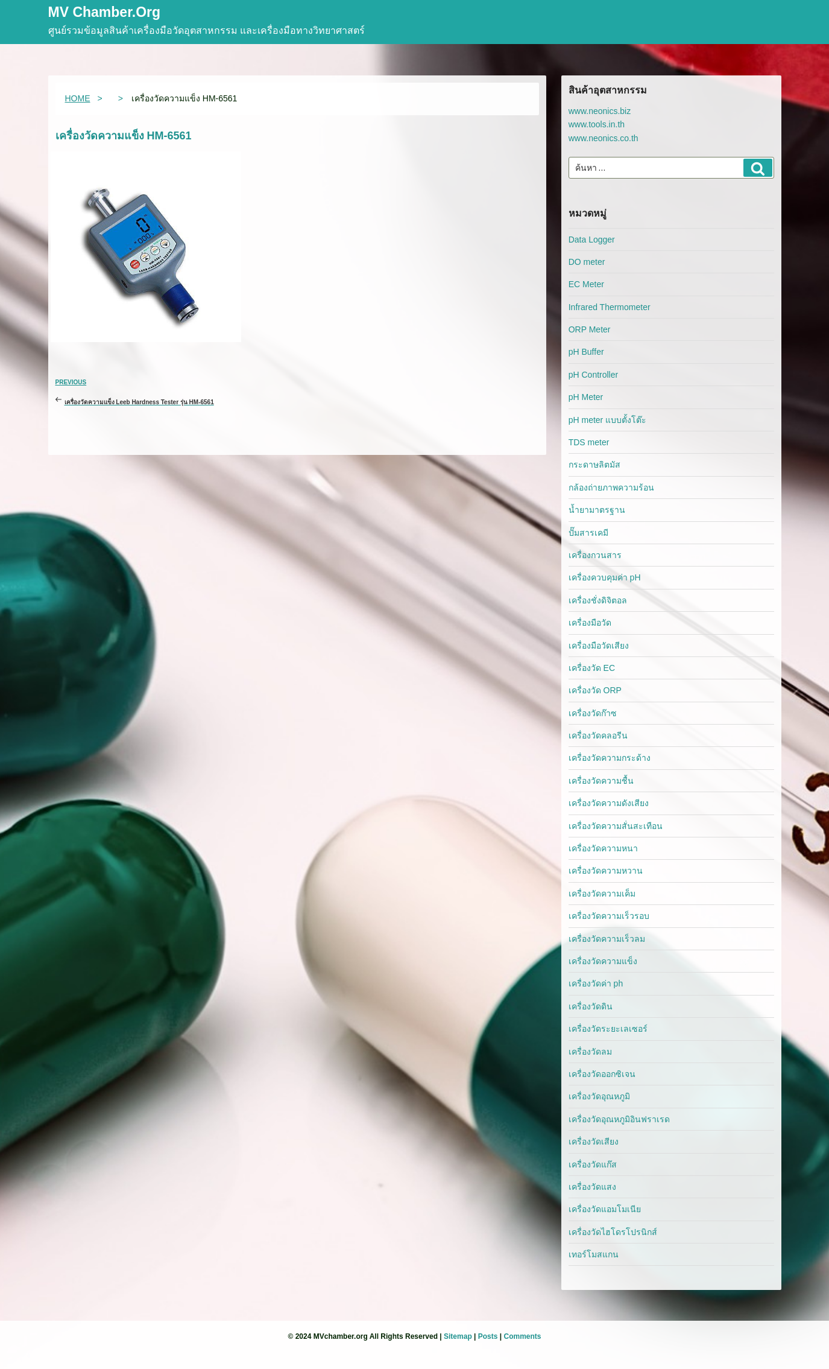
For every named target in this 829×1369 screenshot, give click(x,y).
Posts (488, 1336)
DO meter (587, 262)
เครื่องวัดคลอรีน (598, 735)
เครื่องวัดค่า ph (596, 983)
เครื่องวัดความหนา (603, 848)
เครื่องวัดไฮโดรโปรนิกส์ (613, 1232)
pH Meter (586, 397)
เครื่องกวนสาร (595, 555)
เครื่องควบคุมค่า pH (605, 577)
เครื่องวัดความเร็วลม (607, 939)
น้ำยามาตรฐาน (597, 510)
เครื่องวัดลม (590, 1051)
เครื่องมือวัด (590, 622)
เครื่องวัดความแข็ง (603, 961)
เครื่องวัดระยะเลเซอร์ (608, 1029)
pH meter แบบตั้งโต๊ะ (607, 420)
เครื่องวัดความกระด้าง (610, 758)
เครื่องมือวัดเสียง (599, 645)
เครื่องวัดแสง (592, 1187)
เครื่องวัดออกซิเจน (602, 1074)
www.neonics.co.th (603, 138)
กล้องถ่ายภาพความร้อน (611, 487)
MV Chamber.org (104, 13)
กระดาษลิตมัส (594, 464)
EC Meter (586, 284)
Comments (522, 1336)
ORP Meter (590, 329)
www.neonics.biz (600, 111)
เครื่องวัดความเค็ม (602, 893)
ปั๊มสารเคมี (588, 533)
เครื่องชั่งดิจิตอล (598, 600)
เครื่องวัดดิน (591, 1006)
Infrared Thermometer (610, 307)
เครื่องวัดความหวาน (606, 870)
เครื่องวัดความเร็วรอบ (609, 916)
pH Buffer (586, 352)
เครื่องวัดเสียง (594, 1141)
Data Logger (592, 239)
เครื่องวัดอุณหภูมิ (599, 1096)
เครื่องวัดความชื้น (601, 781)
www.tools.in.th (597, 124)
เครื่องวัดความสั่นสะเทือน (616, 826)
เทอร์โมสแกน (594, 1254)
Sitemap (458, 1336)
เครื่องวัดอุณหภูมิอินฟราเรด (619, 1119)
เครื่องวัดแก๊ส (593, 1164)
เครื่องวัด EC (592, 668)
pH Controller (593, 375)
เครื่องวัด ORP (595, 690)
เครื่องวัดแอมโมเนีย (605, 1209)
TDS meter (589, 442)
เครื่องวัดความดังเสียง (609, 803)
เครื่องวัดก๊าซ (593, 713)
